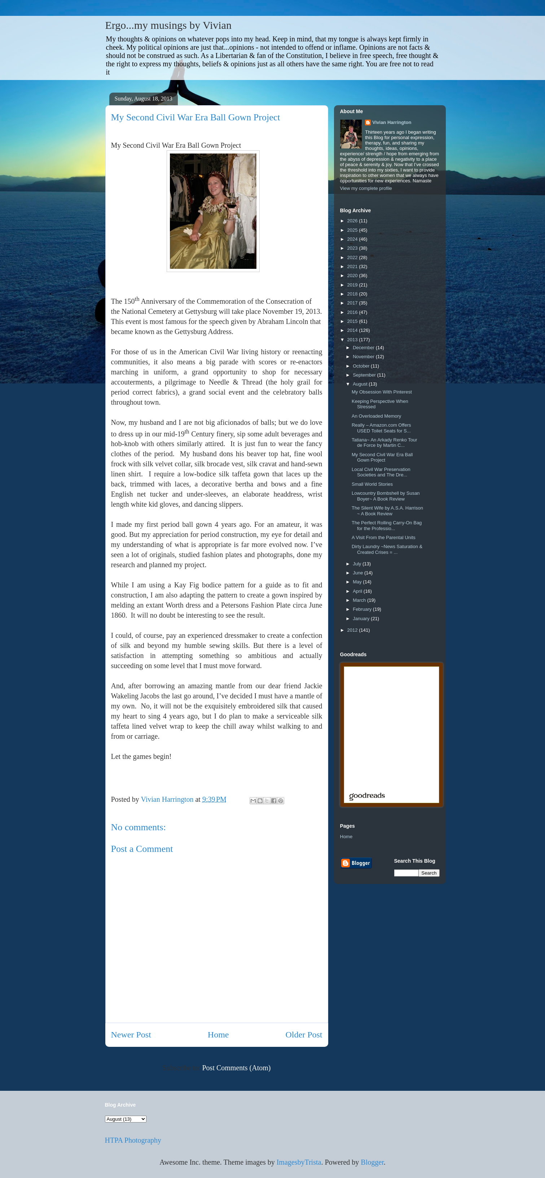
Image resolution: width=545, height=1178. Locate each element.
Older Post (304, 1034)
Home (218, 1034)
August (361, 384)
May (358, 581)
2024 (353, 239)
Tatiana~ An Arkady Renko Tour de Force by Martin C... (384, 442)
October (362, 366)
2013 (353, 339)
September (365, 375)
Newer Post (131, 1034)
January (362, 618)
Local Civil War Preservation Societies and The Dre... (381, 472)
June (358, 572)
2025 (353, 230)
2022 (353, 257)
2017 (353, 303)
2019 (353, 285)
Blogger (372, 1162)
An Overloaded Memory (376, 416)
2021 (353, 266)
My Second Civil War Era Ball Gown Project (382, 457)
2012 (353, 630)
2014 (353, 330)
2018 (353, 294)
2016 (353, 312)
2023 (353, 248)
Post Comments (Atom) (236, 1068)
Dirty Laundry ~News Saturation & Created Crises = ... (387, 549)
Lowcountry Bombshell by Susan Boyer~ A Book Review (386, 496)
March (360, 600)
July (357, 563)
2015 (353, 321)
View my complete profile (366, 188)
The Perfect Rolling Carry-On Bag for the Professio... (387, 525)
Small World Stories (372, 484)
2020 (353, 275)
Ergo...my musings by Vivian (168, 25)
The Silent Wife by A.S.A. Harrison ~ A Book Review (387, 510)
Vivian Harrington (391, 122)
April (358, 591)
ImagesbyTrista (299, 1162)
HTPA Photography (133, 1140)
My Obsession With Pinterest (382, 392)
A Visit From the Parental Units (384, 537)
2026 (353, 220)
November (364, 356)
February (363, 609)
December (364, 347)
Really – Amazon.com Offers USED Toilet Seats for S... (381, 428)
